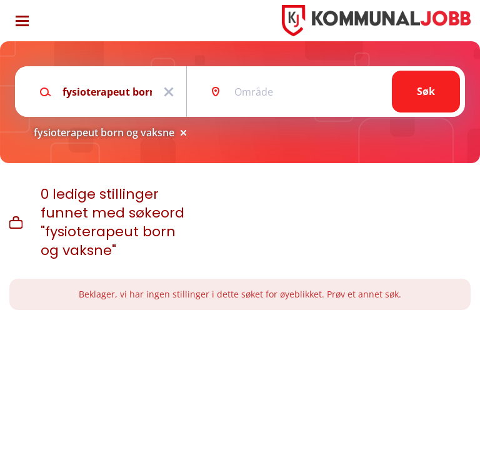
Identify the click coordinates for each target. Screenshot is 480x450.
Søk (426, 91)
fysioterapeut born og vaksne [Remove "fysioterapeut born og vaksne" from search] (104, 132)
